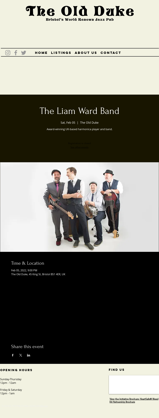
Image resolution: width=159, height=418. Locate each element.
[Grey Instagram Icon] (7, 52)
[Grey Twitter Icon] (23, 52)
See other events (79, 147)
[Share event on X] (20, 355)
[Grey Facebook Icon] (15, 52)
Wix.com (44, 406)
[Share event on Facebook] (12, 355)
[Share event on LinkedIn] (28, 355)
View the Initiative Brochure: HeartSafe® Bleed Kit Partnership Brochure (134, 400)
